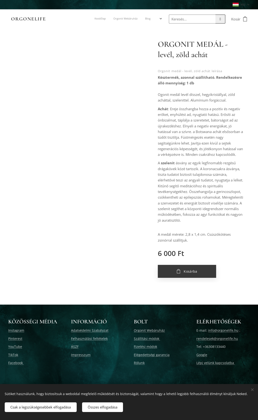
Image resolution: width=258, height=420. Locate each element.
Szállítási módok (147, 338)
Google (201, 355)
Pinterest (15, 338)
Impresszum (81, 355)
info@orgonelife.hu (223, 330)
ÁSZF (75, 346)
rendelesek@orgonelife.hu (217, 338)
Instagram (16, 330)
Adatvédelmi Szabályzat (89, 330)
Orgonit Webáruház (149, 330)
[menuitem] (61, 19)
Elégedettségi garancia (152, 355)
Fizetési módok (145, 346)
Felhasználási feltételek (89, 338)
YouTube (15, 346)
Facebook (16, 363)
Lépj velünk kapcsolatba (215, 363)
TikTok (13, 355)
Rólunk (139, 363)
